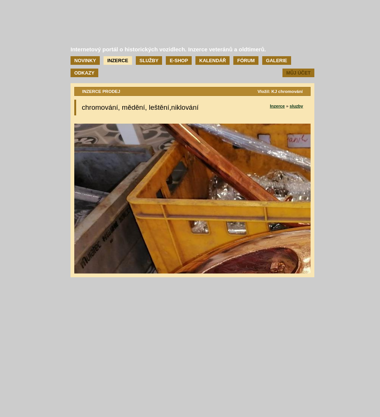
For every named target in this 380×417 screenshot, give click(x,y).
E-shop (179, 60)
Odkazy (84, 73)
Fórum (246, 60)
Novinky (85, 60)
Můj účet (298, 73)
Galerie (276, 60)
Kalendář (212, 60)
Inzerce (117, 60)
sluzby (296, 106)
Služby (149, 60)
